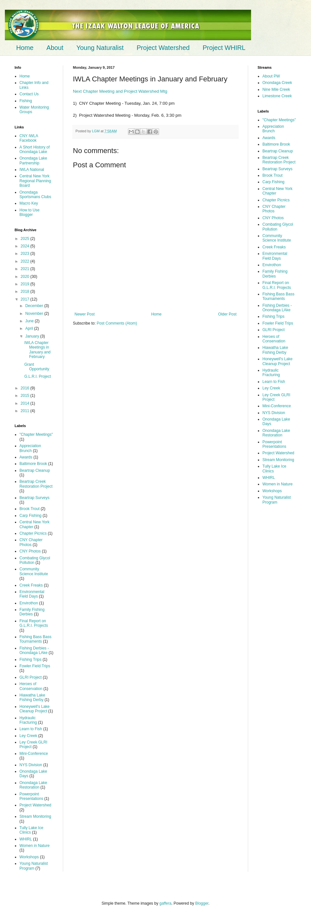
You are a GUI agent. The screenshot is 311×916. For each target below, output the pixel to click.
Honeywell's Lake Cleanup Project (34, 708)
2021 (25, 269)
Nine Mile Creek (276, 89)
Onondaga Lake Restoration (33, 785)
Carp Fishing (30, 515)
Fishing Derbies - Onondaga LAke (34, 650)
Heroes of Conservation (30, 686)
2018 (25, 291)
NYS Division (30, 765)
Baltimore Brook (33, 463)
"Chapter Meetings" (36, 434)
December (34, 305)
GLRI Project (30, 677)
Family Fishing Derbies (31, 611)
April (29, 328)
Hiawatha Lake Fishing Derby (32, 697)
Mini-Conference (33, 753)
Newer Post (85, 314)
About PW (271, 76)
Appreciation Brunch (30, 448)
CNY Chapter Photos (30, 542)
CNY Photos (30, 551)
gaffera (165, 903)
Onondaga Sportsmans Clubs (35, 194)
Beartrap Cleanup (34, 470)
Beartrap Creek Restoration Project (35, 483)
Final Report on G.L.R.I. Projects (33, 623)
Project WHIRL (223, 47)
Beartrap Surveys (34, 497)
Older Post (227, 314)
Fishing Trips (30, 659)
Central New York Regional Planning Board (35, 181)
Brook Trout (29, 508)
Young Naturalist (100, 47)
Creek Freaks (31, 585)
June (30, 321)
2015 (25, 395)
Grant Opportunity (36, 366)
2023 (25, 253)
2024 (25, 246)
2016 (25, 388)
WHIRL (25, 839)
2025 (25, 238)
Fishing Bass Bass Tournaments (35, 639)
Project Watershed (163, 47)
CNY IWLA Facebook (28, 138)
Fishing (25, 101)
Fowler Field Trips (34, 666)
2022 (25, 261)
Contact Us (29, 94)
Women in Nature (34, 845)
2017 (25, 299)
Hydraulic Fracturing (28, 720)
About (54, 47)
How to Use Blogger (29, 212)
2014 (25, 403)
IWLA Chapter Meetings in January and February (37, 349)
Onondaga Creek (277, 82)
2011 (25, 411)
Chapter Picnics (33, 533)
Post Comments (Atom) (117, 323)
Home (24, 47)
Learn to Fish (30, 729)
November (34, 313)
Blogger (202, 903)
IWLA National (31, 169)
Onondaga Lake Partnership (33, 160)
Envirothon (28, 603)
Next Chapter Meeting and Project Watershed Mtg (120, 91)
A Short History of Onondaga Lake (34, 149)
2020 (25, 276)
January (32, 336)
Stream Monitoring (35, 816)
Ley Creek (28, 735)
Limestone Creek (277, 96)
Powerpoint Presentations (31, 796)
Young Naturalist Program (33, 865)
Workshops (29, 857)
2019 (25, 284)
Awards (25, 457)
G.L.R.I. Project (37, 376)
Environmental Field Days (31, 594)
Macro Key (28, 203)
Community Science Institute (33, 571)
